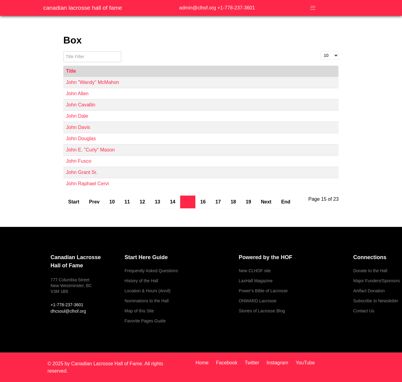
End (285, 201)
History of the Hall (141, 280)
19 (248, 201)
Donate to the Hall (370, 270)
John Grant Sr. (81, 172)
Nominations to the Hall (146, 300)
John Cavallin (80, 104)
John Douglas (81, 138)
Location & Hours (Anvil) (147, 290)
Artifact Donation (369, 290)
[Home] (204, 362)
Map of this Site (139, 310)
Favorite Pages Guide (145, 320)
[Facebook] (227, 362)
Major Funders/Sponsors (376, 280)
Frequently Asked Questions (151, 270)
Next (266, 201)
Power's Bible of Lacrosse (263, 290)
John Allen (77, 93)
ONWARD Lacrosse (258, 300)
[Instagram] (278, 362)
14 (172, 201)
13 (157, 201)
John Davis (78, 127)
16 (203, 201)
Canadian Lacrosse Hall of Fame (82, 8)
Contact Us (363, 310)
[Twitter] (253, 362)
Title (71, 71)
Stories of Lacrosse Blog (262, 310)
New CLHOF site (255, 270)
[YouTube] (304, 362)
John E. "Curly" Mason (90, 149)
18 (233, 201)
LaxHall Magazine (256, 280)
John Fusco (78, 161)
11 (127, 201)
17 (218, 201)
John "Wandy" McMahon (92, 82)
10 (112, 201)
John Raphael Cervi (87, 183)
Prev (94, 201)
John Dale (77, 116)
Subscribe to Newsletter (375, 300)
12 (142, 201)
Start (73, 201)
